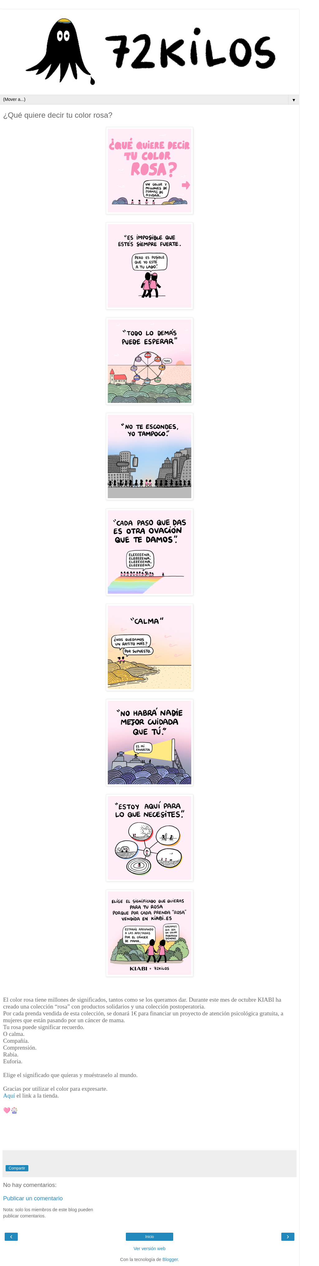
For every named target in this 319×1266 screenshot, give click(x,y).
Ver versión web (149, 1248)
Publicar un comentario (33, 1198)
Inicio (149, 1237)
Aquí (9, 1095)
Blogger (170, 1259)
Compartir (17, 1168)
